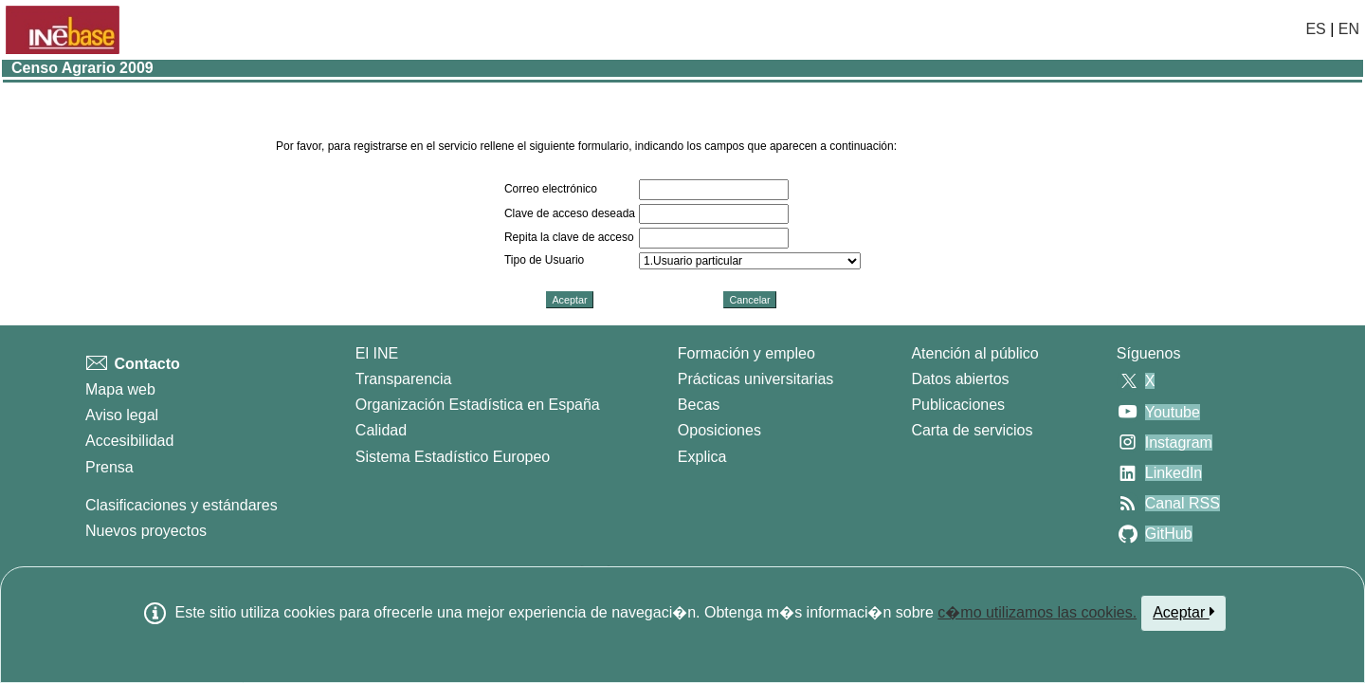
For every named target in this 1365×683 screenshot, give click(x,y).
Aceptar (1183, 611)
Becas (698, 405)
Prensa (109, 467)
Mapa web (120, 389)
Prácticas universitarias (756, 379)
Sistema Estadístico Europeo (452, 457)
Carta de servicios (971, 430)
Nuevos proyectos (146, 531)
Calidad (381, 430)
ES (1315, 29)
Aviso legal (121, 415)
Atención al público (974, 353)
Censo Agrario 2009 (82, 68)
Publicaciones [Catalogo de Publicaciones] (958, 405)
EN (1348, 29)
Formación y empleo (746, 353)
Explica (702, 457)
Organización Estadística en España (477, 405)
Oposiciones (719, 430)
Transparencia (403, 379)
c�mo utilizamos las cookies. (1037, 612)
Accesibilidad (129, 441)
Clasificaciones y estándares (181, 505)
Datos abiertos (960, 379)
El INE (376, 353)
